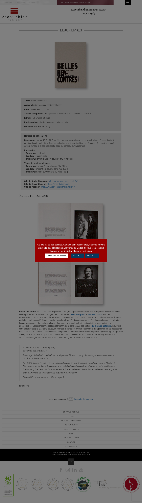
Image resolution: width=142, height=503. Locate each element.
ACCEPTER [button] (92, 256)
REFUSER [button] (77, 256)
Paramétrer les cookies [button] (56, 256)
